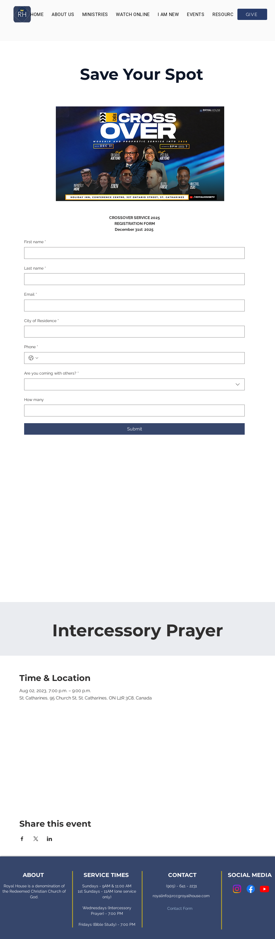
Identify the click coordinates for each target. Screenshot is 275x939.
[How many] (132, 410)
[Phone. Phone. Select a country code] (33, 358)
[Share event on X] (35, 839)
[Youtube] (264, 888)
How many (34, 399)
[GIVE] (252, 14)
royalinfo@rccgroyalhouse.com (181, 896)
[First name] (132, 253)
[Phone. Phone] (140, 358)
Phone (31, 347)
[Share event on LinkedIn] (49, 839)
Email (30, 294)
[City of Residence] (132, 331)
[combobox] (134, 384)
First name (35, 242)
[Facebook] (250, 888)
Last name (35, 268)
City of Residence (41, 321)
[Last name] (132, 279)
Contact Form (179, 908)
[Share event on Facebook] (22, 839)
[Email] (132, 305)
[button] (63, 14)
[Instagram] (237, 888)
